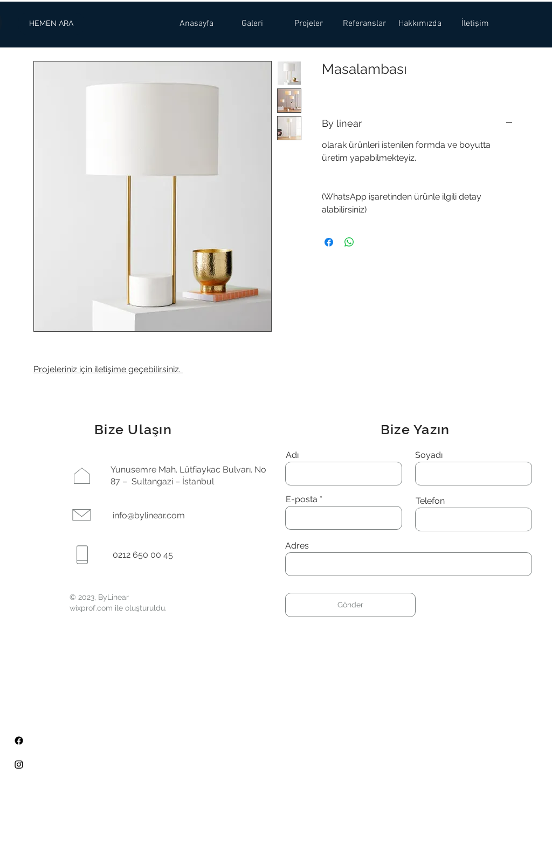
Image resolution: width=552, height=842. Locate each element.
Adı (292, 455)
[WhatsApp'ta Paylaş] (349, 242)
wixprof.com (91, 608)
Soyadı (429, 455)
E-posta (302, 499)
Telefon (430, 501)
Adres (297, 546)
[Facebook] (18, 740)
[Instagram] (18, 764)
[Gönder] (350, 605)
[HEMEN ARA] (51, 24)
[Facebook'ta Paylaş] (328, 242)
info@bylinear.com (149, 515)
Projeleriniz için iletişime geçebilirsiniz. (108, 369)
